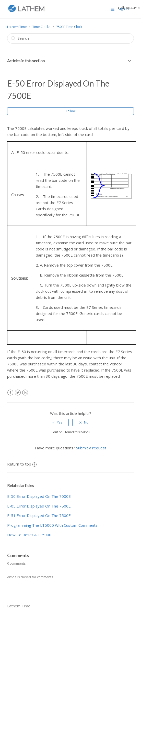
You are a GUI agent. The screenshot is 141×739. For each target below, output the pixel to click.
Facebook (10, 392)
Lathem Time (17, 26)
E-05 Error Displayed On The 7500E (39, 506)
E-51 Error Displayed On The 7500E (39, 515)
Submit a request (91, 447)
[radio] (57, 422)
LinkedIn (25, 392)
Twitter (18, 392)
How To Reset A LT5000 (29, 534)
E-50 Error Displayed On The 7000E (39, 496)
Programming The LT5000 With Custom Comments (52, 525)
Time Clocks (41, 26)
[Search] (70, 38)
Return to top (22, 464)
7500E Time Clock (69, 26)
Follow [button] (70, 111)
